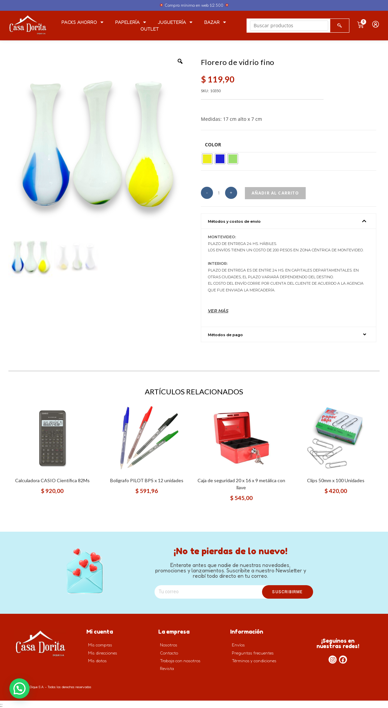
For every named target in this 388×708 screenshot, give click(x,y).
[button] (288, 221)
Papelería (130, 22)
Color (213, 144)
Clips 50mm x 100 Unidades (335, 479)
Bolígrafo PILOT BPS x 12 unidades (146, 479)
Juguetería (175, 22)
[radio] (207, 159)
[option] (99, 141)
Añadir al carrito (275, 193)
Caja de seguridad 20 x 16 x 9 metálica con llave (241, 482)
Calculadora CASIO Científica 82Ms (52, 479)
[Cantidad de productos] (219, 193)
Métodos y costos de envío (234, 221)
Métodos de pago (225, 333)
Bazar (215, 22)
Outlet (149, 29)
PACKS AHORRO (82, 22)
